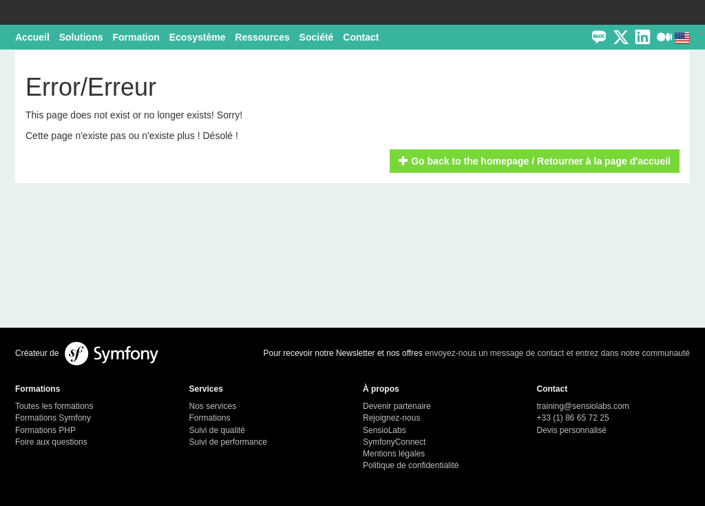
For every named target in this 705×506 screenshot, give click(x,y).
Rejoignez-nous (391, 418)
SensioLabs (384, 430)
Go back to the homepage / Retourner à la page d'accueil (535, 161)
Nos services (213, 406)
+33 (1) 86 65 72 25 (573, 418)
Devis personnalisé (572, 430)
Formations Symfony (53, 418)
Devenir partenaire (397, 406)
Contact (361, 37)
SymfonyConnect (394, 442)
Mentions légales (394, 453)
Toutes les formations (54, 406)
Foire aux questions (51, 442)
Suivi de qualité (217, 430)
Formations (210, 418)
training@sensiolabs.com (583, 406)
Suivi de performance (228, 442)
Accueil (32, 37)
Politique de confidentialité (411, 465)
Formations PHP (45, 430)
